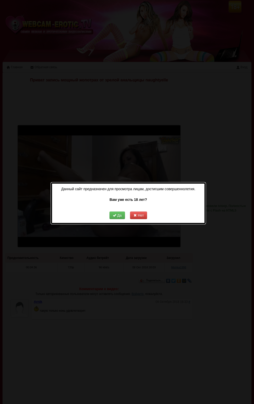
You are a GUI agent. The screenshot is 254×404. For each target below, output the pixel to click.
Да (114, 209)
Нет (135, 209)
